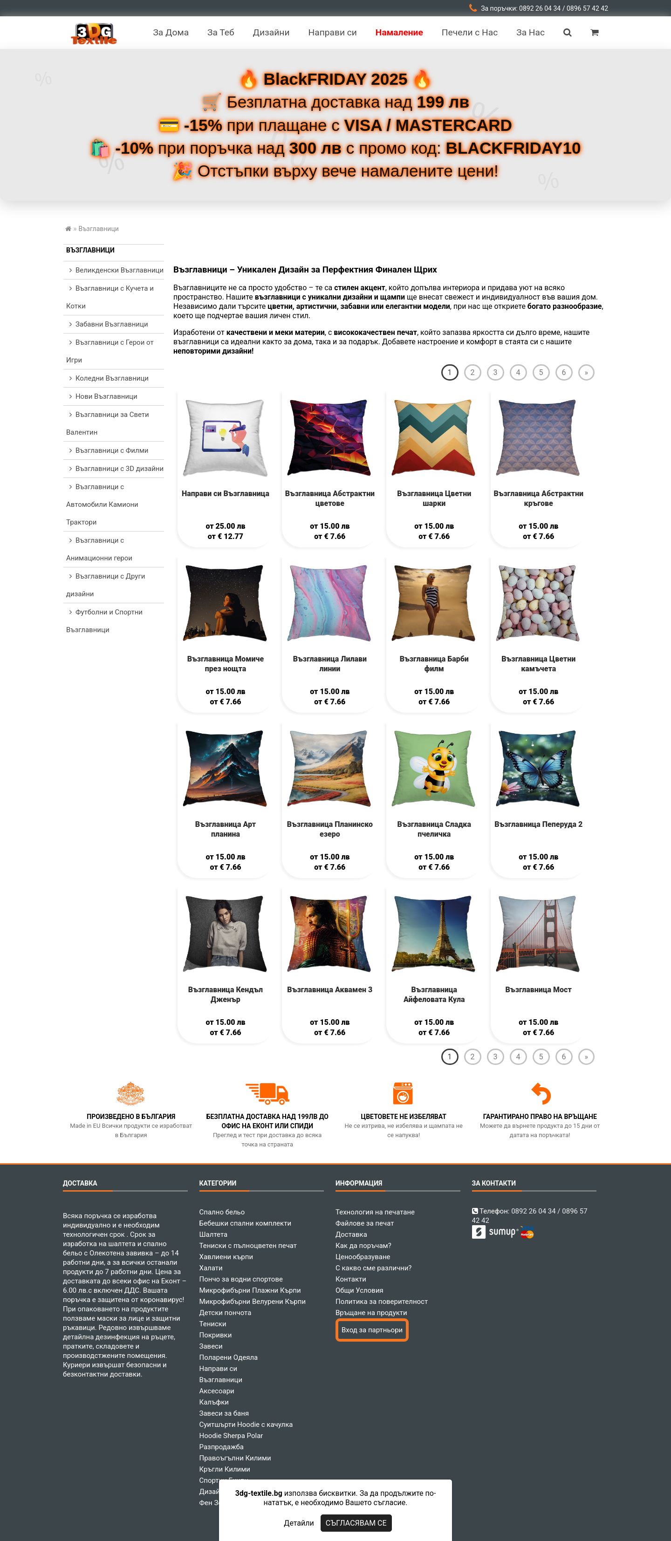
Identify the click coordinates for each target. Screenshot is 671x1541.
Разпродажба (221, 1447)
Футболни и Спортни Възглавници (104, 621)
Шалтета (213, 1234)
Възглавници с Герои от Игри (110, 351)
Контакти (351, 1279)
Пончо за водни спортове (241, 1279)
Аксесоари (216, 1391)
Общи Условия (359, 1290)
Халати (211, 1268)
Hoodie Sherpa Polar (231, 1436)
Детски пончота (225, 1313)
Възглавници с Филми (107, 450)
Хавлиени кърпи (226, 1257)
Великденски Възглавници (115, 270)
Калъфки (214, 1402)
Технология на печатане (375, 1212)
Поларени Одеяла (228, 1357)
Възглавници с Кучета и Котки (110, 297)
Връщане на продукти (371, 1313)
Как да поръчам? (363, 1245)
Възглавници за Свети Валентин (107, 423)
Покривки (215, 1335)
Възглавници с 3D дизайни (115, 468)
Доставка (351, 1234)
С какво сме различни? (373, 1268)
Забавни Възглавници (107, 324)
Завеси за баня (224, 1413)
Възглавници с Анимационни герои (99, 549)
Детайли (299, 1523)
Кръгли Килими (225, 1469)
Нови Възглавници (101, 396)
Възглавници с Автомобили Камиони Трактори (102, 504)
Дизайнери (217, 1491)
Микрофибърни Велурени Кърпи (252, 1301)
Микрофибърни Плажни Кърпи (250, 1290)
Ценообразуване (363, 1257)
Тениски (212, 1324)
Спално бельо (222, 1212)
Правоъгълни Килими (235, 1458)
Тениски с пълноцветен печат (248, 1245)
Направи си (218, 1368)
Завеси (211, 1346)
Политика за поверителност (382, 1301)
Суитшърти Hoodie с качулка (246, 1424)
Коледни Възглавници (107, 378)
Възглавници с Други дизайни (105, 585)
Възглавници (90, 250)
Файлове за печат (365, 1223)
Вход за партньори (372, 1330)
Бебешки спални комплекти (245, 1223)
